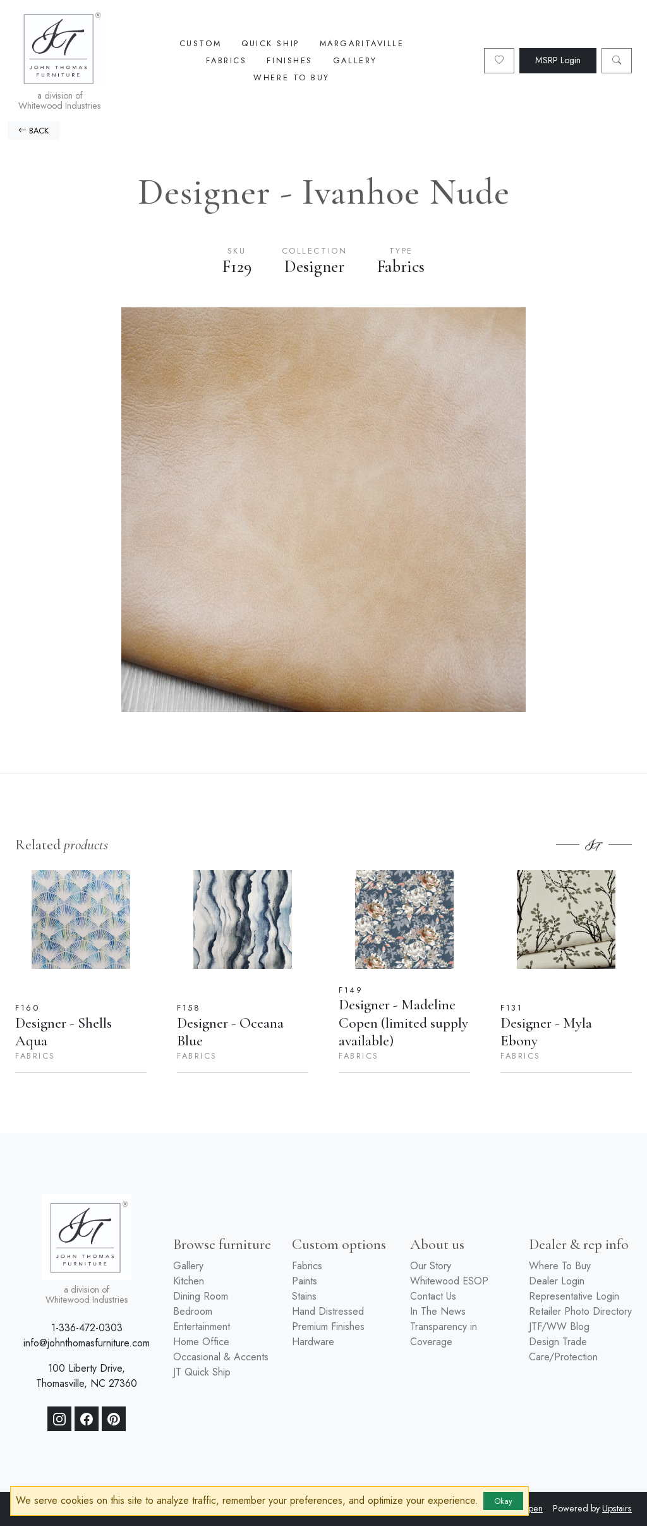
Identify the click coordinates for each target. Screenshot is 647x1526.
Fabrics (226, 60)
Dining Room (200, 1296)
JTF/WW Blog (559, 1326)
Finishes (289, 60)
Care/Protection (563, 1357)
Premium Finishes (328, 1326)
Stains (304, 1296)
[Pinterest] (114, 1419)
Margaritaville (362, 43)
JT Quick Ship (202, 1372)
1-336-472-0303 (87, 1327)
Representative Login (574, 1296)
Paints (304, 1281)
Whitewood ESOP (449, 1281)
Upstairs (617, 1508)
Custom (200, 43)
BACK (33, 131)
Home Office (201, 1341)
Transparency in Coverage (443, 1334)
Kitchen (188, 1281)
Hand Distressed (328, 1311)
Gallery (355, 60)
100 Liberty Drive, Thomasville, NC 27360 (86, 1376)
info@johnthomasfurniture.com (86, 1343)
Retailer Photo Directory (580, 1311)
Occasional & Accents (221, 1357)
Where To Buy (291, 77)
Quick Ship (270, 43)
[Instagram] (59, 1419)
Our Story (430, 1265)
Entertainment (201, 1326)
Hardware (313, 1341)
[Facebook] (87, 1419)
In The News (438, 1311)
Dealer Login (556, 1281)
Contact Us (433, 1296)
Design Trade (558, 1341)
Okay (503, 1501)
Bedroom (192, 1311)
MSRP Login (558, 60)
